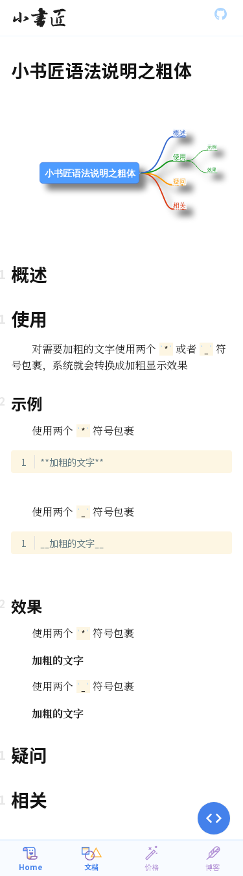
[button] (214, 818)
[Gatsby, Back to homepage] (39, 18)
